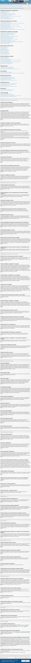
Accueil (3, 3)
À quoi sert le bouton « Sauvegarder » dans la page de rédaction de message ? (11, 41)
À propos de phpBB (20, 626)
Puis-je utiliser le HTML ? (4, 47)
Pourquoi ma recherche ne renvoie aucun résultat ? (7, 77)
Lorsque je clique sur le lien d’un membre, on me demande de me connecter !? (12, 29)
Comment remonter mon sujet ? (4, 43)
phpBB (17, 218)
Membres (11, 3)
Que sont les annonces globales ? (5, 50)
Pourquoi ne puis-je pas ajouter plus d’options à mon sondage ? (9, 36)
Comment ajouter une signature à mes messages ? (7, 34)
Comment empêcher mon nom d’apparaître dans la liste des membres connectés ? (12, 23)
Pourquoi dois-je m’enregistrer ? (5, 11)
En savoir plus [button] (12, 661)
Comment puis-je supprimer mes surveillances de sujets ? (8, 86)
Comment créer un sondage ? (4, 35)
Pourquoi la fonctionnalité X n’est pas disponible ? (7, 94)
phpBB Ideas (13, 632)
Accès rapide (0, 3)
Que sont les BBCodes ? (3, 46)
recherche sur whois (25, 639)
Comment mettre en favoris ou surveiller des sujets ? (7, 84)
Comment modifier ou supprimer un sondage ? (7, 37)
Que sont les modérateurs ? (4, 58)
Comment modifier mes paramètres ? (5, 22)
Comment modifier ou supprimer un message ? (7, 33)
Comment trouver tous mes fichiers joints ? (6, 90)
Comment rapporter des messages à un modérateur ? (8, 40)
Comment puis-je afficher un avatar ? (5, 27)
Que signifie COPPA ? (3, 12)
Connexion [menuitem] (29, 3)
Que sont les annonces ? (4, 51)
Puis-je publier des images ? (4, 49)
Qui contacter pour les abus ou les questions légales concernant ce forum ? (11, 95)
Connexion (6, 4)
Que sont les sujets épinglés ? (4, 52)
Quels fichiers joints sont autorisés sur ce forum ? (7, 89)
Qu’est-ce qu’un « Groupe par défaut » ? (6, 62)
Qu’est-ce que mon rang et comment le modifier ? (7, 28)
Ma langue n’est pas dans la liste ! (5, 25)
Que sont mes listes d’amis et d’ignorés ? (6, 72)
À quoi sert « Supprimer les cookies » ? (6, 18)
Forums (7, 3)
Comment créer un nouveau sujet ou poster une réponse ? (8, 32)
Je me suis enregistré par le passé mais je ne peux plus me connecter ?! (10, 16)
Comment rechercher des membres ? (5, 79)
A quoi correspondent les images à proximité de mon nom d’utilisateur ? (10, 26)
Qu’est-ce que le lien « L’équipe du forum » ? (6, 63)
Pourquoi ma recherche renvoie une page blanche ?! (7, 78)
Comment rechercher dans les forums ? (6, 76)
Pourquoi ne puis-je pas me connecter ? (6, 15)
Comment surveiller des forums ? (5, 85)
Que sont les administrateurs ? (4, 57)
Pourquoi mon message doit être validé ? (6, 42)
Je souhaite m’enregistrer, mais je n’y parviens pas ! (7, 13)
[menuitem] (24, 3)
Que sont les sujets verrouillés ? (5, 53)
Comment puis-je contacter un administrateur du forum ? (8, 96)
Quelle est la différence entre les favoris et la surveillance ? (8, 83)
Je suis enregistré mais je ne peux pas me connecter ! (8, 14)
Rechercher (2, 4)
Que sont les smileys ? (3, 48)
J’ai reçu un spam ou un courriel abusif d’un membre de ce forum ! (9, 68)
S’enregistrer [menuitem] (30, 3)
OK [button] (25, 660)
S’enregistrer (10, 4)
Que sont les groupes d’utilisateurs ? (5, 59)
